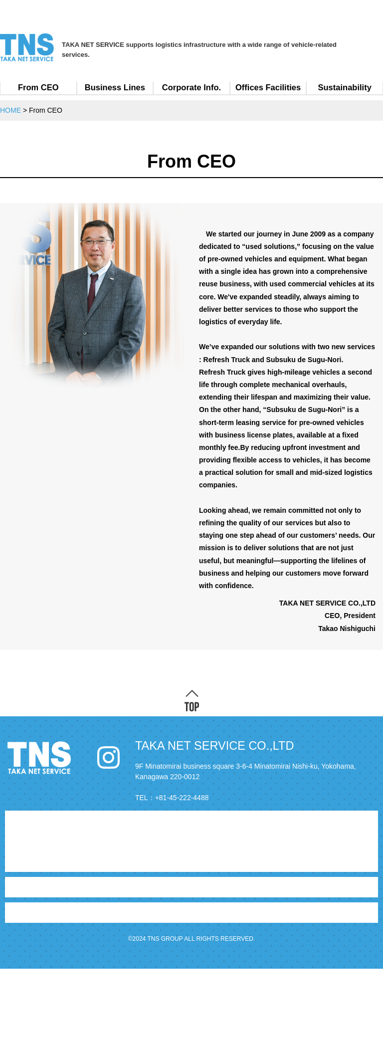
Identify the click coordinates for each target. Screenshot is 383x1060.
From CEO (38, 87)
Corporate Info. (191, 87)
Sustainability (345, 87)
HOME (19, 821)
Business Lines (115, 87)
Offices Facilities (268, 87)
